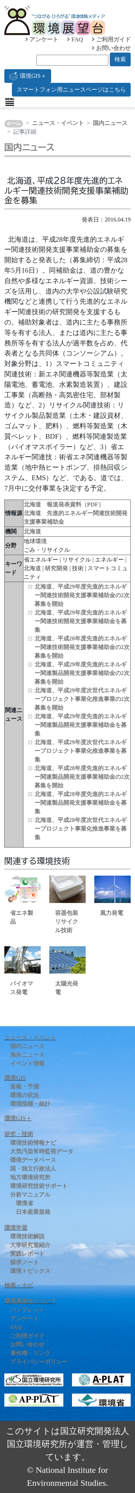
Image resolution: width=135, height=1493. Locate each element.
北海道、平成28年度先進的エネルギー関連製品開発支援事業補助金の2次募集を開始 (82, 776)
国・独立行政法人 (33, 1169)
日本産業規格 (33, 1212)
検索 (120, 59)
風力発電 (111, 913)
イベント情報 (27, 1063)
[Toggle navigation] (9, 102)
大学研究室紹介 (30, 1245)
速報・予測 (24, 1086)
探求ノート (24, 1262)
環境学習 (15, 1228)
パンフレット (27, 1310)
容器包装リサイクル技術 (66, 921)
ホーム (13, 123)
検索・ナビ (18, 1285)
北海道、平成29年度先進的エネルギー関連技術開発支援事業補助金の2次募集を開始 (82, 595)
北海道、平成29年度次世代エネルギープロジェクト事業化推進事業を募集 (81, 751)
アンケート (41, 39)
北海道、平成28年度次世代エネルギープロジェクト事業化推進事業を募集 (81, 828)
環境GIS (15, 1078)
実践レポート (27, 1254)
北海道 (32, 531)
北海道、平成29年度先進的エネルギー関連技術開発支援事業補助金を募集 (81, 621)
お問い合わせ (111, 48)
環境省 (24, 1203)
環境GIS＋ (27, 76)
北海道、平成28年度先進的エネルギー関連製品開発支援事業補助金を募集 (81, 802)
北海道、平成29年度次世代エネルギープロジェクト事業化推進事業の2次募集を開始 (82, 699)
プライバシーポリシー (39, 1362)
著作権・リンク (30, 1353)
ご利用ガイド (111, 39)
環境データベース (33, 1160)
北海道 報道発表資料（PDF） (64, 504)
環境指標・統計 (30, 1104)
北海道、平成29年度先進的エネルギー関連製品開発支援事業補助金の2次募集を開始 (82, 673)
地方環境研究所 (30, 1177)
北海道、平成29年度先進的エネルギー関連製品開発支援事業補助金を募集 (81, 725)
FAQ (75, 39)
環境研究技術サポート (39, 1186)
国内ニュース (110, 123)
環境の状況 (24, 1095)
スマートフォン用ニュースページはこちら (71, 89)
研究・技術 (18, 1134)
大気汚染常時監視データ (41, 1151)
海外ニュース (27, 1055)
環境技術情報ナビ (33, 1143)
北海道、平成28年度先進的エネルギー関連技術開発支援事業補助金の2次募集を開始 (82, 647)
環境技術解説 (27, 1236)
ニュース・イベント (58, 123)
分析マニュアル (30, 1195)
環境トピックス (30, 1271)
